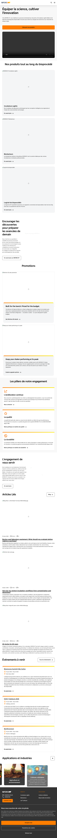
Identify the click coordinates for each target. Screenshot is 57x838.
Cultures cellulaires (43, 795)
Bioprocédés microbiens (44, 798)
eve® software (24, 801)
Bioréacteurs (24, 798)
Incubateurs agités (25, 795)
